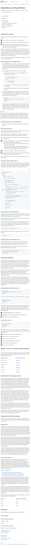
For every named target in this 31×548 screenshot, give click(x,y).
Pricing (18, 544)
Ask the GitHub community (6, 537)
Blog (27, 544)
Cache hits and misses (11, 55)
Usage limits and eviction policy (11, 416)
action (5, 36)
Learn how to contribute (4, 532)
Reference (10, 4)
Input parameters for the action (11, 61)
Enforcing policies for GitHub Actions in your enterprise (12, 475)
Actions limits (3, 454)
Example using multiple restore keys (10, 288)
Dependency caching (24, 4)
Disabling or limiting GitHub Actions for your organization (13, 473)
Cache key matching (13, 47)
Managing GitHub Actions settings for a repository (12, 472)
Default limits (5, 424)
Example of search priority (6, 320)
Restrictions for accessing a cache (7, 268)
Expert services (22, 544)
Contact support (4, 539)
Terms (9, 544)
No (7, 521)
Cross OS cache (23, 107)
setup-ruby (18, 367)
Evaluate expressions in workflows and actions (11, 216)
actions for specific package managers (15, 349)
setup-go (17, 369)
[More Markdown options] (10, 16)
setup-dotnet (18, 371)
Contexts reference (26, 215)
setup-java (17, 364)
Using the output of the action (11, 239)
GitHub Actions (4, 4)
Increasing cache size (6, 457)
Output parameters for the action (11, 122)
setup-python (18, 362)
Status (15, 544)
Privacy (12, 544)
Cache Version (22, 273)
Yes (3, 521)
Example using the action (9, 160)
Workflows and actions (16, 4)
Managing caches (4, 445)
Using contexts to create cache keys (10, 211)
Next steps (4, 509)
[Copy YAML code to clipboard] (29, 170)
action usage (7, 34)
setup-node (18, 360)
